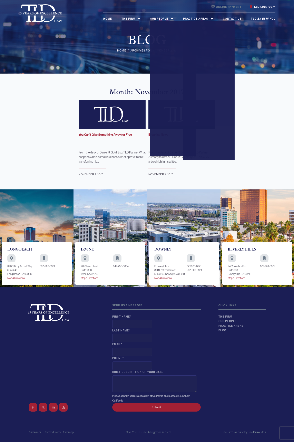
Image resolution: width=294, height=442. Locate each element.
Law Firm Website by (234, 432)
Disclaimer (34, 432)
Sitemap (68, 432)
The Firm (128, 18)
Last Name (121, 330)
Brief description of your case (138, 372)
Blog (222, 330)
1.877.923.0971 (262, 7)
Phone (118, 358)
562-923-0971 (47, 266)
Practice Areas (195, 18)
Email (117, 344)
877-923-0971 (194, 266)
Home (107, 18)
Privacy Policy (52, 432)
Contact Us (232, 18)
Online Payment (227, 6)
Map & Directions (16, 278)
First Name (121, 316)
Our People (159, 18)
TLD (263, 18)
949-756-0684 (121, 266)
